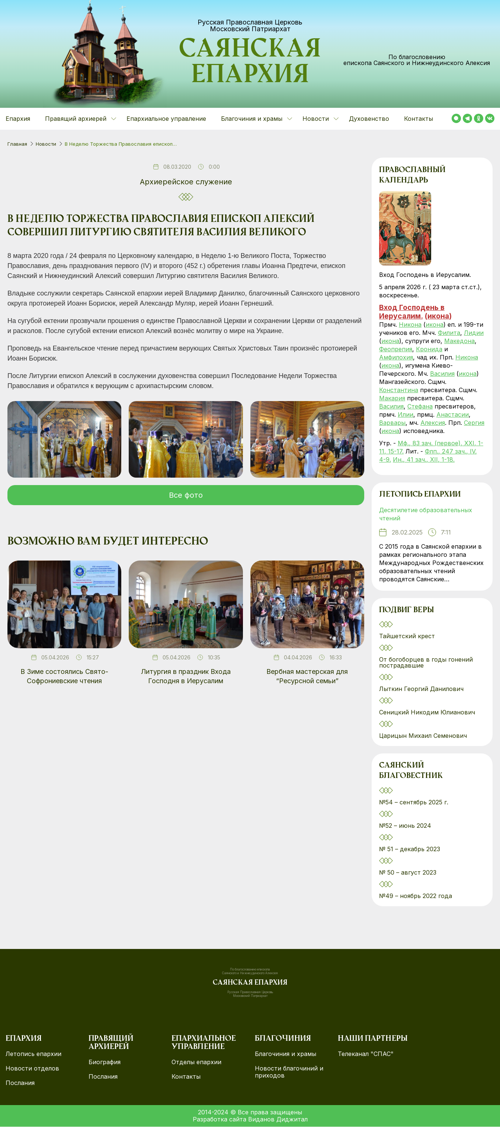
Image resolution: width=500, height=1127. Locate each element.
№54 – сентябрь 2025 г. (413, 802)
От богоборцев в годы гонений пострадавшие (426, 662)
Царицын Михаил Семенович (424, 736)
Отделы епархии (196, 1062)
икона (438, 315)
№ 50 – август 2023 (407, 872)
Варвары (392, 422)
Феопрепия (395, 349)
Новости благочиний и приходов (289, 1072)
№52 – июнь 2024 (405, 826)
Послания (20, 1083)
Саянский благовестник (411, 772)
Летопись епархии (420, 495)
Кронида (429, 349)
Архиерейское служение (186, 181)
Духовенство (369, 118)
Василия (442, 373)
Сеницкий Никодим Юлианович (428, 712)
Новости (46, 144)
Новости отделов (32, 1068)
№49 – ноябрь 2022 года (415, 896)
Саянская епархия (250, 63)
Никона (410, 324)
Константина (398, 390)
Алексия (432, 422)
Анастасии (452, 414)
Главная (17, 144)
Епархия (18, 118)
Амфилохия (396, 357)
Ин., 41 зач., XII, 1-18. (424, 459)
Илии (405, 414)
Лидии (474, 332)
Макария (392, 398)
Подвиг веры (406, 610)
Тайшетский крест (407, 636)
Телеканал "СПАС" (366, 1054)
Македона (459, 341)
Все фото (186, 495)
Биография (105, 1062)
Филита (449, 332)
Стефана (420, 406)
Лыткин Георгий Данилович (422, 689)
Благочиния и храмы (285, 1054)
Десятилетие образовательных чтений (425, 514)
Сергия (474, 422)
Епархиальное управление (166, 118)
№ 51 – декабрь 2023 (409, 849)
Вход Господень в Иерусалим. (412, 311)
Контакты (418, 118)
